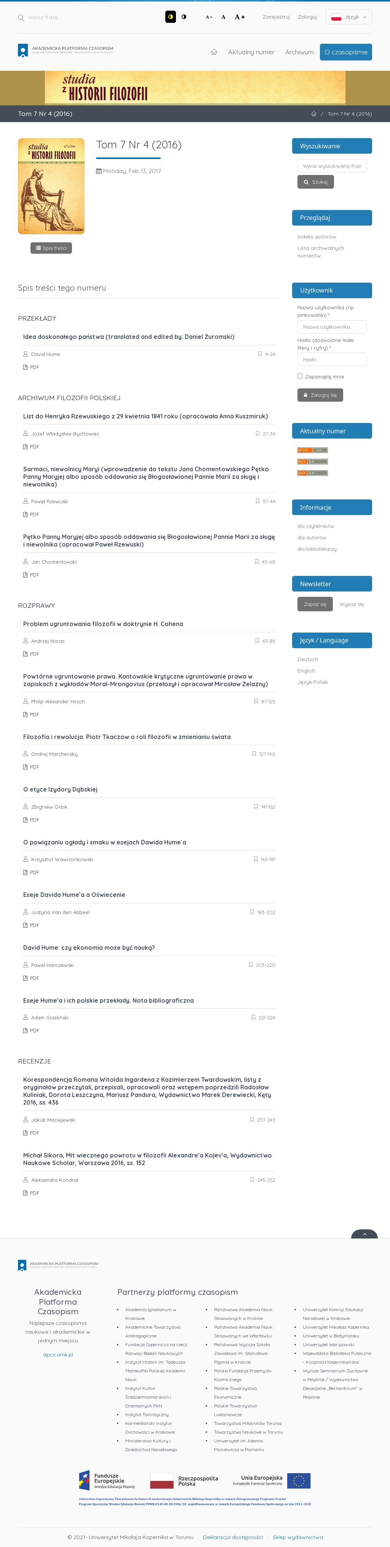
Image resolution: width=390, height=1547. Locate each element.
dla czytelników (315, 526)
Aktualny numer (251, 52)
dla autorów (311, 537)
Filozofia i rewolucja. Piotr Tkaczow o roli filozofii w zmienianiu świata (127, 737)
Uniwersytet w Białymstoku (331, 1336)
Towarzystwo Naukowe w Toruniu (248, 1432)
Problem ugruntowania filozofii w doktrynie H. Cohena (103, 624)
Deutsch (307, 659)
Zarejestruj (276, 16)
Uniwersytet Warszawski (329, 1344)
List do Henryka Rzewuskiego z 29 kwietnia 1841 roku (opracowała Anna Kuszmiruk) (145, 416)
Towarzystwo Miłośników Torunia (248, 1423)
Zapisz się (315, 604)
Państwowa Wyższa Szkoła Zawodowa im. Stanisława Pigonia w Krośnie (242, 1353)
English (306, 670)
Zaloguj (307, 16)
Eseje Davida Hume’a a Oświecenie (74, 894)
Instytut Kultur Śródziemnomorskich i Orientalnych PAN (148, 1397)
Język (349, 17)
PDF (34, 367)
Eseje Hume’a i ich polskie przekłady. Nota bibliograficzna (108, 1000)
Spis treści (55, 248)
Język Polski (312, 682)
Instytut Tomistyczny (147, 1414)
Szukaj (319, 182)
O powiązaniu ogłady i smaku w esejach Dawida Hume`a (104, 842)
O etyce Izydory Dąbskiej (60, 789)
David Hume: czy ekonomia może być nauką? (89, 947)
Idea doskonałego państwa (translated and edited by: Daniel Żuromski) (128, 336)
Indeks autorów (316, 236)
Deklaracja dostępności (233, 1537)
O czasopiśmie (346, 52)
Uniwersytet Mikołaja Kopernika (336, 1327)
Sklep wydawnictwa (298, 1537)
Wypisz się (351, 604)
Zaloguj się (323, 395)
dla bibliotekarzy (317, 549)
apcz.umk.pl (58, 1354)
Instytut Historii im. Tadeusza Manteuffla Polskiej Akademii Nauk (155, 1370)
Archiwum (299, 52)
